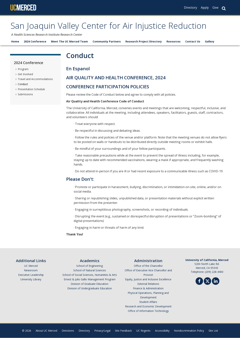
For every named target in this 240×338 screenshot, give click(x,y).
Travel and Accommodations (35, 79)
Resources (173, 41)
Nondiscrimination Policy (189, 331)
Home (15, 41)
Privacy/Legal (102, 331)
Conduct (23, 84)
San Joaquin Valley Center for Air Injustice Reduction (110, 27)
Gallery (209, 41)
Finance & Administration (148, 288)
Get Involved (25, 74)
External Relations (148, 284)
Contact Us (192, 41)
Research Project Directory (143, 41)
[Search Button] (223, 8)
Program (23, 69)
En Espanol (78, 69)
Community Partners (107, 41)
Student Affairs (148, 302)
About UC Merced (46, 331)
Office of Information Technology (148, 311)
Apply (205, 7)
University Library (30, 279)
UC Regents (143, 331)
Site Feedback (123, 331)
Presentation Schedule (31, 89)
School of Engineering (89, 266)
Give (215, 7)
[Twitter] (207, 281)
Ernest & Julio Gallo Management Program (90, 279)
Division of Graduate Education (89, 284)
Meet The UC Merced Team (69, 41)
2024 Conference (35, 41)
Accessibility (162, 331)
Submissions (25, 94)
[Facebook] (199, 282)
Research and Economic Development (148, 306)
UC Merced (31, 266)
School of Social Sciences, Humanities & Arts (89, 275)
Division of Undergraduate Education (89, 288)
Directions (68, 331)
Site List (213, 331)
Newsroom (31, 270)
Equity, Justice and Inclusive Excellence (148, 279)
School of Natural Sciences (89, 270)
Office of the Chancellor (148, 266)
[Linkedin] (215, 282)
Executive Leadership (31, 275)
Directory (190, 7)
